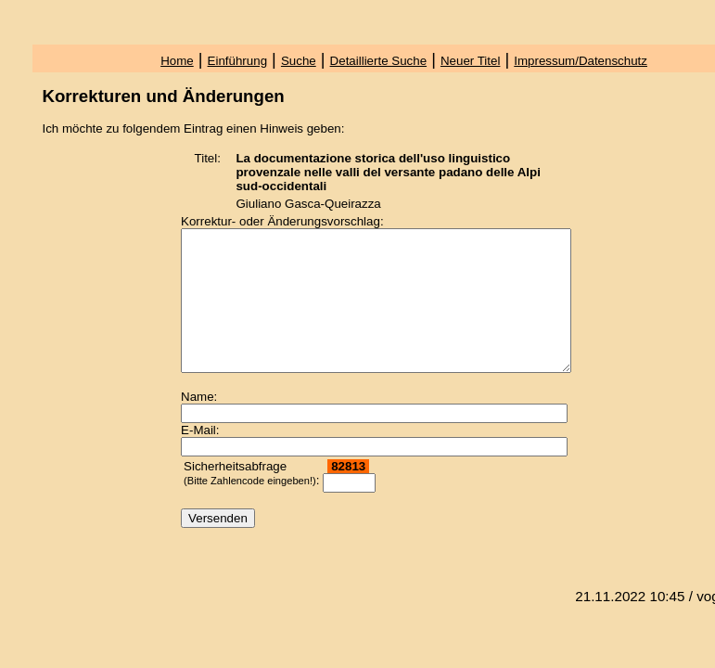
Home (177, 61)
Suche (298, 61)
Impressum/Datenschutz (580, 61)
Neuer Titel (470, 61)
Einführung (237, 61)
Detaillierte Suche (378, 61)
